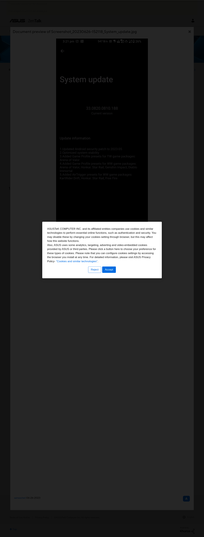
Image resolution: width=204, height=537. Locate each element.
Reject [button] (94, 288)
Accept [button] (109, 288)
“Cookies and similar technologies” (111, 279)
